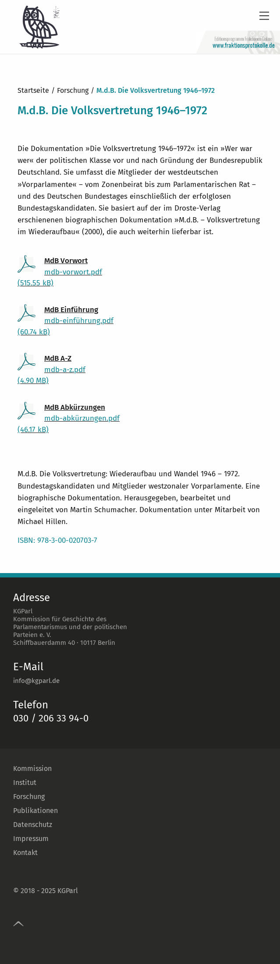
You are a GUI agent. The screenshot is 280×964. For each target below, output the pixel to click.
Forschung (29, 796)
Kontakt (25, 852)
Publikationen (35, 810)
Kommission (32, 768)
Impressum (31, 838)
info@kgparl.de (36, 681)
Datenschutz (32, 824)
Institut (24, 782)
